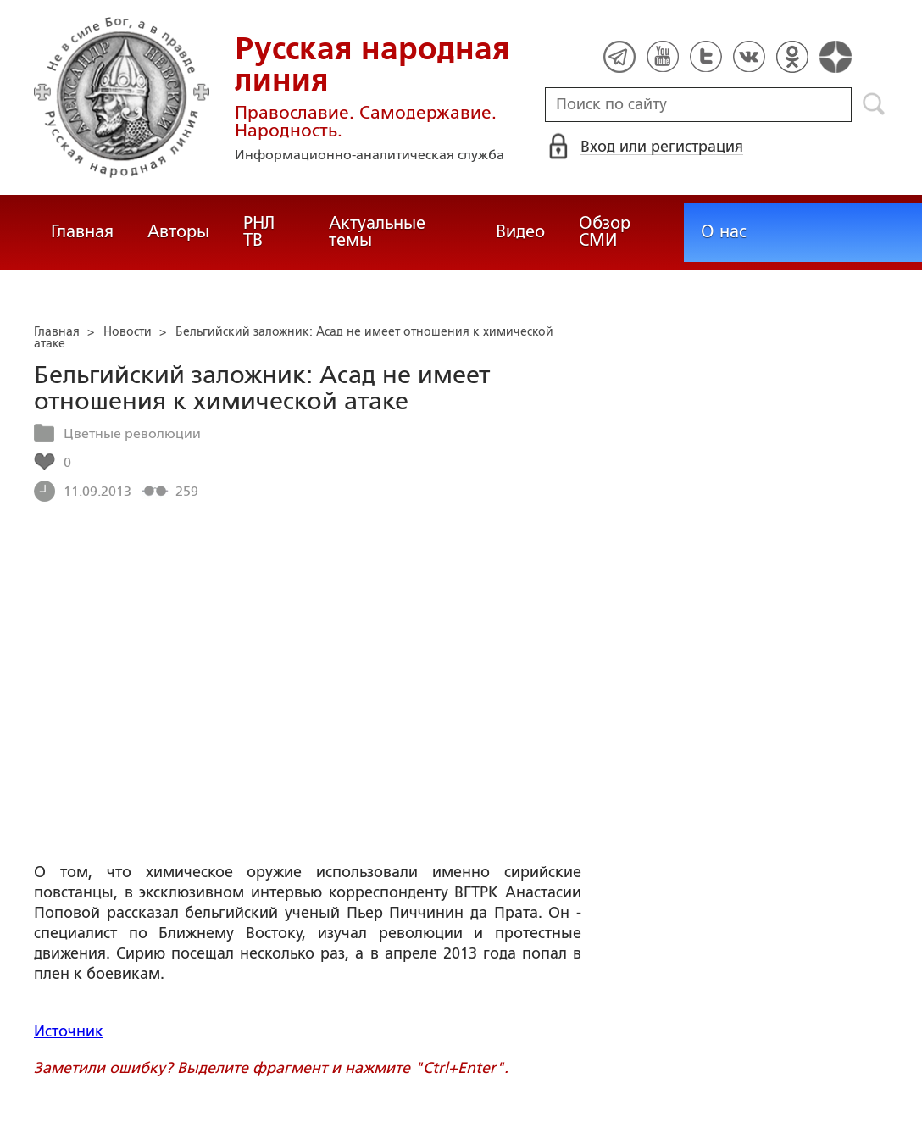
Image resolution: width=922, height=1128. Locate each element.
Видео (520, 231)
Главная (82, 231)
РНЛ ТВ (259, 231)
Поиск (874, 104)
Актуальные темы (377, 231)
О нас (724, 231)
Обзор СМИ (604, 231)
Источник (68, 1031)
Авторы (178, 231)
